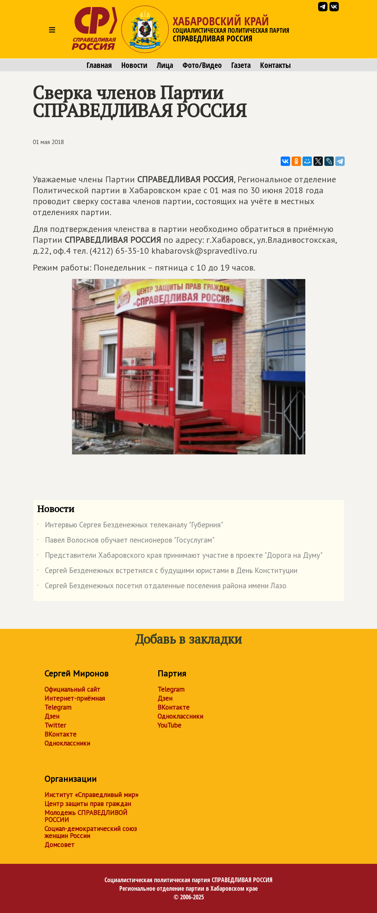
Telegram (57, 707)
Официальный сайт (72, 689)
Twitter (55, 725)
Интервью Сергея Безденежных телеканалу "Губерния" (130, 526)
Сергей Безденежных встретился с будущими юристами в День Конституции (167, 572)
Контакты (275, 65)
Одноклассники (67, 743)
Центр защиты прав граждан (87, 803)
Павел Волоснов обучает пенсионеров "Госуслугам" (125, 541)
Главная (99, 65)
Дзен (51, 716)
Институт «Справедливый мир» (91, 794)
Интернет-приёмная (74, 698)
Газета (241, 65)
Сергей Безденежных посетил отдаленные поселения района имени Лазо (162, 587)
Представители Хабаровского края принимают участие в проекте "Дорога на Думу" (179, 557)
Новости (134, 65)
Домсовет (59, 844)
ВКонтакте (60, 734)
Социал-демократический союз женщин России (90, 832)
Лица (165, 65)
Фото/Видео (202, 65)
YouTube (169, 725)
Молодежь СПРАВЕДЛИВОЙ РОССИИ (85, 816)
